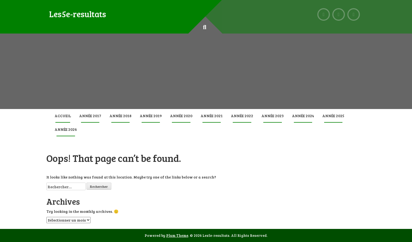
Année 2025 (333, 115)
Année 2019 (151, 115)
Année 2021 (212, 115)
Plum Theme (177, 235)
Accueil (63, 115)
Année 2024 (303, 115)
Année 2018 (120, 115)
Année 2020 (181, 115)
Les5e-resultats (77, 13)
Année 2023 (272, 115)
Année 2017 (90, 115)
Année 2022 (242, 115)
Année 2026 (66, 129)
